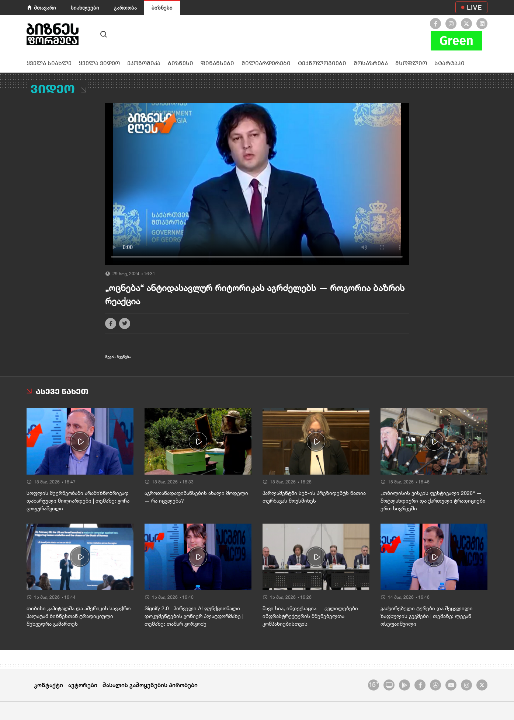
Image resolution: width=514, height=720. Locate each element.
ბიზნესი (162, 7)
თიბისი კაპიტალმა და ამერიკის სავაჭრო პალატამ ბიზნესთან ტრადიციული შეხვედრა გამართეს (79, 616)
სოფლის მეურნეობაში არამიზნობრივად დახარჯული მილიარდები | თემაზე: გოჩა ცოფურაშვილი (78, 500)
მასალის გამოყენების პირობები (150, 684)
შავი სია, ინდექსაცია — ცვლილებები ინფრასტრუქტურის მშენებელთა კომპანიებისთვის (310, 616)
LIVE (474, 7)
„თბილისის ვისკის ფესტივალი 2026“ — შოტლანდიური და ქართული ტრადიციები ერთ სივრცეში (433, 500)
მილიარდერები (266, 63)
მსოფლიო (411, 63)
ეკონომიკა (143, 63)
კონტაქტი (48, 684)
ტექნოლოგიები (322, 63)
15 (374, 683)
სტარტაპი (449, 63)
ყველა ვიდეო (99, 63)
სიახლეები (85, 7)
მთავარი (45, 7)
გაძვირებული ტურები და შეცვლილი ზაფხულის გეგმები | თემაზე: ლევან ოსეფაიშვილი (427, 616)
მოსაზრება (371, 63)
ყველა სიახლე (49, 63)
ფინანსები (217, 63)
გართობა (125, 7)
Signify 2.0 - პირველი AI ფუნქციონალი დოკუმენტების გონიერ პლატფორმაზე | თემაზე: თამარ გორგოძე (194, 616)
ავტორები (82, 684)
